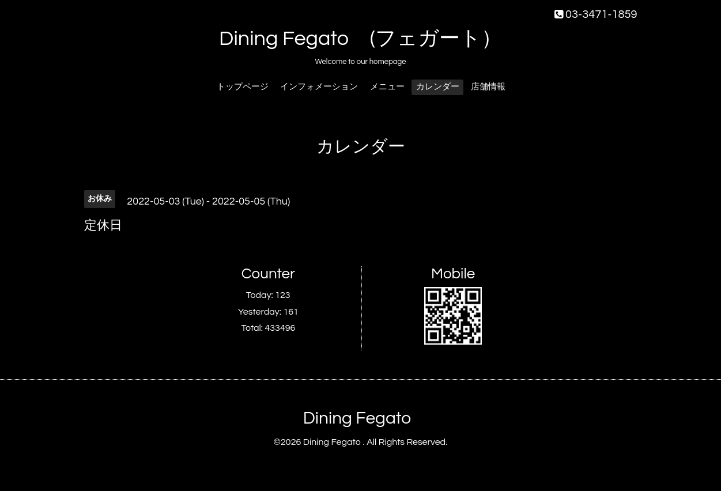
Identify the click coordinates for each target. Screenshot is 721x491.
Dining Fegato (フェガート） (360, 39)
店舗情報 (488, 86)
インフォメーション (319, 86)
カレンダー (437, 86)
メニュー (387, 86)
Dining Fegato (357, 418)
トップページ (243, 86)
